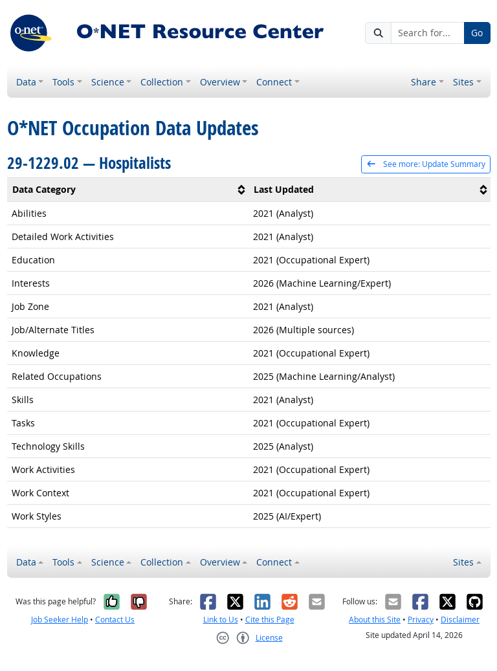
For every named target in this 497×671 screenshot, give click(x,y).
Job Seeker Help (59, 619)
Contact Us (115, 619)
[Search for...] (428, 33)
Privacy (421, 619)
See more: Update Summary (425, 164)
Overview (220, 82)
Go (477, 33)
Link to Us (220, 619)
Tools (63, 82)
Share (423, 82)
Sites (463, 82)
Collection (161, 82)
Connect (274, 82)
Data (26, 82)
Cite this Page (269, 619)
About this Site (375, 619)
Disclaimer (460, 619)
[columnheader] (128, 190)
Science (107, 82)
